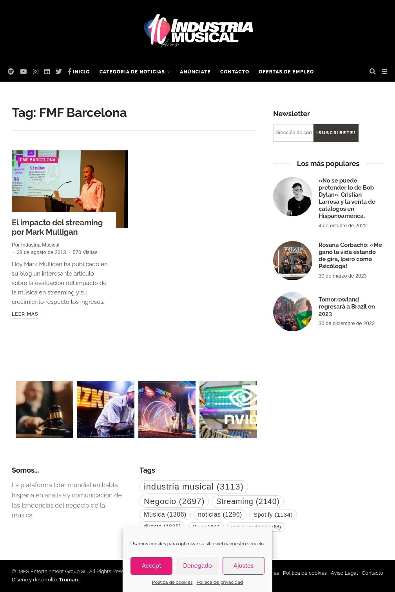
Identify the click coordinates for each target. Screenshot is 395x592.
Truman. (69, 580)
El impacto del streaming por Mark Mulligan (57, 227)
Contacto (234, 72)
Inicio (81, 72)
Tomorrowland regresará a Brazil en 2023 (347, 306)
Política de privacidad (219, 582)
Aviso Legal (344, 573)
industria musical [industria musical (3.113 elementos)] (194, 487)
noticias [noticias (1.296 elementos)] (220, 514)
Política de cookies (172, 582)
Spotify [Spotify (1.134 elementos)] (273, 515)
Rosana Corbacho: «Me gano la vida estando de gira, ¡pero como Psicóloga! (350, 255)
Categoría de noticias (132, 72)
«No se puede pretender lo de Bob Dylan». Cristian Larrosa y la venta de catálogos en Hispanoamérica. (347, 198)
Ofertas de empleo (286, 72)
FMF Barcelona (38, 160)
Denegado (197, 565)
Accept (151, 565)
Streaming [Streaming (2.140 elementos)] (247, 501)
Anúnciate (195, 72)
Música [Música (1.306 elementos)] (165, 514)
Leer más (25, 314)
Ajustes (244, 565)
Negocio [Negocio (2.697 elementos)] (174, 501)
